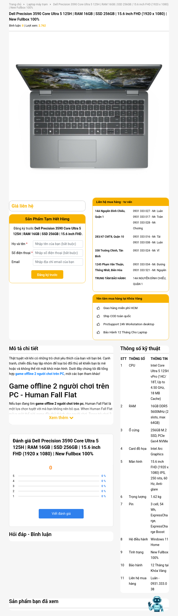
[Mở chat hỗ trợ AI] (155, 604)
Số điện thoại (22, 253)
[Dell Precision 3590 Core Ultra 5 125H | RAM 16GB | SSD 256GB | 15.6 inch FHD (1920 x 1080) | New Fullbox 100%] (89, 113)
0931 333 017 (141, 216)
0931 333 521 (141, 270)
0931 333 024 (141, 250)
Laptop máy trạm (37, 4)
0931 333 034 (141, 264)
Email (16, 262)
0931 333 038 (141, 242)
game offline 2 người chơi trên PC (39, 374)
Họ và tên (19, 244)
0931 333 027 (141, 211)
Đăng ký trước (47, 275)
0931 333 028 (141, 222)
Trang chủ (15, 4)
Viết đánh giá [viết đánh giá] (61, 513)
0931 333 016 (141, 236)
